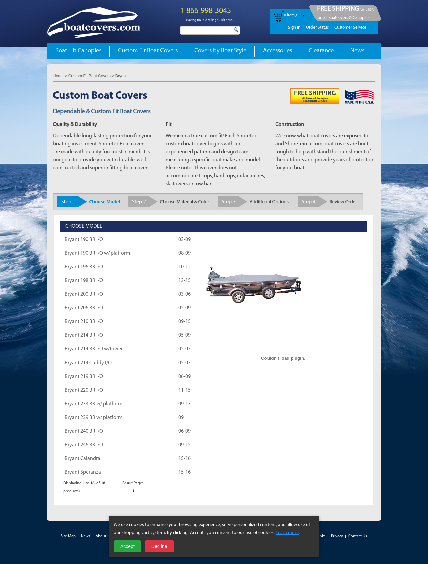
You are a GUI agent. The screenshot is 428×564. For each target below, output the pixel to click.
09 (181, 417)
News (357, 51)
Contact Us (357, 536)
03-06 (184, 294)
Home (58, 76)
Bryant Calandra (82, 458)
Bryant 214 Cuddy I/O (88, 363)
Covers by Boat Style (220, 51)
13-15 (184, 280)
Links (321, 536)
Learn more (287, 532)
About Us (104, 536)
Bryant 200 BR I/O (84, 294)
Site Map (68, 536)
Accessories (277, 51)
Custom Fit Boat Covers (148, 51)
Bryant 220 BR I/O (84, 390)
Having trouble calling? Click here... (210, 20)
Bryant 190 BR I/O (84, 239)
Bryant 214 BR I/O (84, 335)
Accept (127, 546)
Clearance (321, 51)
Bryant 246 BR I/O (84, 445)
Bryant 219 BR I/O (84, 376)
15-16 (184, 458)
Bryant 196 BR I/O (84, 267)
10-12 (184, 267)
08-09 (184, 253)
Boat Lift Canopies (78, 51)
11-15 (184, 390)
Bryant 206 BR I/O (84, 308)
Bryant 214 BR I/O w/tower (94, 349)
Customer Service (350, 27)
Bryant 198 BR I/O (84, 280)
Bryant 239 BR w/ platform (93, 417)
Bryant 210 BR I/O (84, 321)
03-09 (184, 239)
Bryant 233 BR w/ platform (93, 404)
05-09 (184, 308)
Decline (159, 546)
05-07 (184, 349)
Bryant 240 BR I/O (84, 431)
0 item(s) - (292, 15)
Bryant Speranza (83, 472)
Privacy (337, 536)
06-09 (184, 376)
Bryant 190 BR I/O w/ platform (97, 253)
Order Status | (319, 27)
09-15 (184, 321)
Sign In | (295, 27)
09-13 (184, 404)
